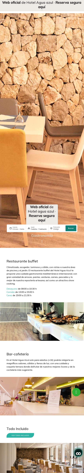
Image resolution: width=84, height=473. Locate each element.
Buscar (71, 228)
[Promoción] (58, 229)
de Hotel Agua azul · (41, 4)
